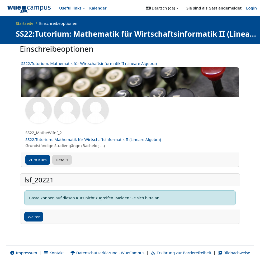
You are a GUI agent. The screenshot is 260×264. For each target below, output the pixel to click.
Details (62, 159)
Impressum (23, 252)
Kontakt (53, 252)
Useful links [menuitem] (70, 8)
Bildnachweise (234, 252)
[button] (162, 8)
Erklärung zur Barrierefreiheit (181, 252)
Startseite (25, 23)
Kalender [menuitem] (98, 8)
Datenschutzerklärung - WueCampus (107, 252)
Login (251, 8)
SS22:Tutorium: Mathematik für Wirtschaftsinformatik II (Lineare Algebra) (89, 63)
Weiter (34, 216)
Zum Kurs (38, 159)
